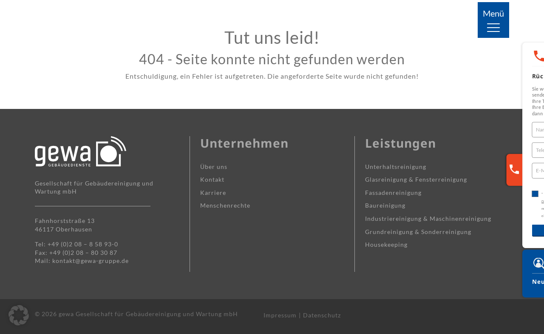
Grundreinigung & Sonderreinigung (418, 231)
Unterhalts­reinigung (395, 166)
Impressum (280, 315)
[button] (18, 315)
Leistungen (400, 143)
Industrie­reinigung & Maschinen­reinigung (428, 218)
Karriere (213, 192)
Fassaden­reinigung (393, 192)
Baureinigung (385, 205)
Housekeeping (386, 244)
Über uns (213, 166)
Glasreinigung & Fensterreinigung (416, 179)
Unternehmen (244, 143)
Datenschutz (322, 315)
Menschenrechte (225, 205)
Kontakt (212, 179)
